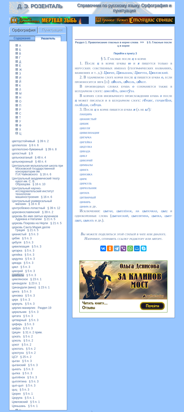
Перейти (152, 306)
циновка (17, 295)
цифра (16, 328)
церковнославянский (26, 212)
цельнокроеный (22, 161)
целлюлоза (19, 145)
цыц (14, 389)
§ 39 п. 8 (51, 149)
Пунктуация (52, 30)
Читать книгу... (95, 303)
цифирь (17, 324)
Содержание (22, 38)
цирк (15, 299)
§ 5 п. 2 (28, 336)
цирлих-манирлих (23, 308)
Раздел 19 (44, 308)
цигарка (17, 250)
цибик (15, 238)
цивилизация (20, 246)
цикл (15, 267)
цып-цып (17, 385)
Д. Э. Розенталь (39, 6)
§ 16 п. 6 (45, 174)
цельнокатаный (22, 157)
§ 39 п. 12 (53, 208)
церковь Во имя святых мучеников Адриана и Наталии (35, 218)
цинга (15, 291)
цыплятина (19, 381)
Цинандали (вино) (24, 287)
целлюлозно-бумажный (27, 149)
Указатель (48, 38)
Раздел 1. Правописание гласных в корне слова (106, 42)
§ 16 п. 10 (39, 184)
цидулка (17, 258)
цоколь (16, 340)
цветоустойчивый (23, 141)
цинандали (19, 283)
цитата (16, 316)
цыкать (16, 369)
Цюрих (16, 393)
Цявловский (20, 402)
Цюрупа (17, 397)
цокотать (18, 348)
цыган (16, 361)
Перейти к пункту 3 (125, 53)
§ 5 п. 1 (28, 393)
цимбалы (18, 275)
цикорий (17, 271)
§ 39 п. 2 (43, 141)
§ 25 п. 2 (26, 357)
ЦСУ (15, 357)
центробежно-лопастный (28, 208)
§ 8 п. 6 (34, 145)
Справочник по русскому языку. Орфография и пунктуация (124, 8)
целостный (19, 153)
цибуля (16, 242)
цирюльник (19, 312)
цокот (15, 344)
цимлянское (20, 279)
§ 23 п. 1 (36, 279)
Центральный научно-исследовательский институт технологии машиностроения (33, 193)
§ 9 (31, 153)
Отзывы (88, 307)
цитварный (19, 320)
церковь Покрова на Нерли (30, 223)
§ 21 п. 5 (50, 219)
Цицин (16, 332)
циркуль (17, 303)
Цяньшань (18, 406)
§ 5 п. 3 (33, 234)
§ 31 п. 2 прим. (32, 332)
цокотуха (18, 353)
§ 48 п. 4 (40, 157)
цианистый (19, 234)
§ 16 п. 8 (34, 204)
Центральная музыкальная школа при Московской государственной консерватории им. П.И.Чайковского (37, 170)
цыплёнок (18, 377)
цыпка (16, 373)
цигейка (17, 254)
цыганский (19, 365)
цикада (16, 263)
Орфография (23, 30)
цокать (16, 336)
